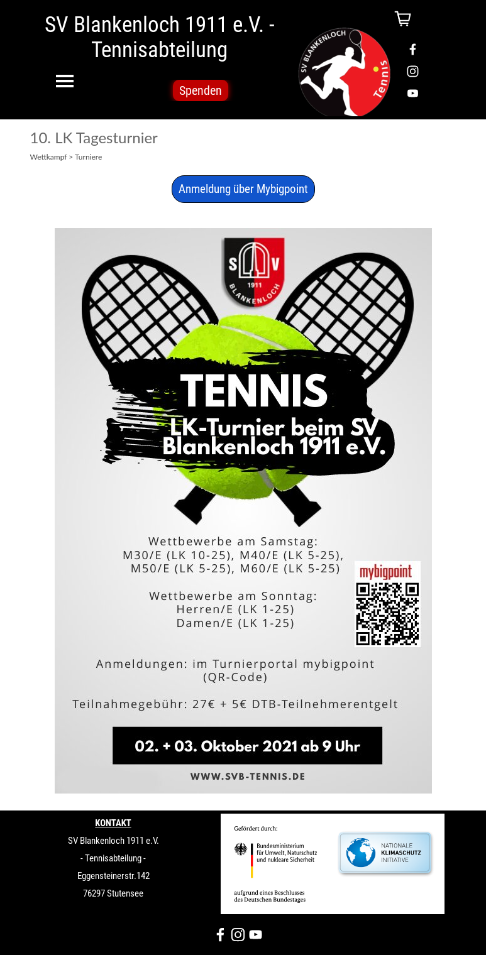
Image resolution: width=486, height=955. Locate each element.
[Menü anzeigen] (65, 81)
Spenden (200, 90)
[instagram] (413, 71)
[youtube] (413, 93)
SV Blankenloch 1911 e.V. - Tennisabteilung (162, 37)
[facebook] (413, 49)
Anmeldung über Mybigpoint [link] (243, 189)
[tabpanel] (113, 875)
